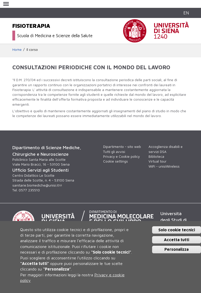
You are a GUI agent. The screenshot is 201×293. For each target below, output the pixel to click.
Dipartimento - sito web (122, 147)
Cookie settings (115, 161)
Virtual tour (157, 161)
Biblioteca (156, 156)
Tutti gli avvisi (114, 152)
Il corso (32, 50)
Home (17, 50)
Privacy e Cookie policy (121, 156)
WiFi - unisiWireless (164, 166)
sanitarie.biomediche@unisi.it (37, 185)
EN (186, 12)
